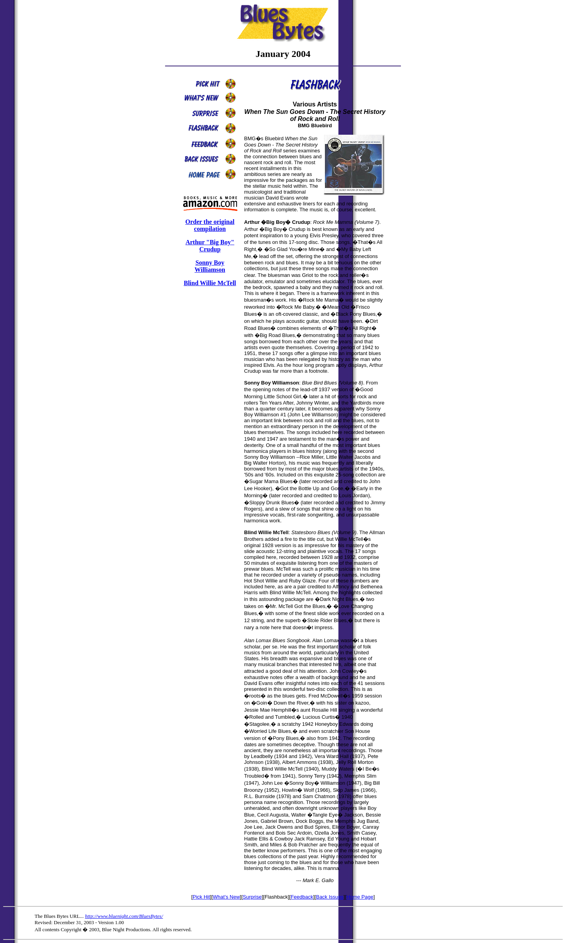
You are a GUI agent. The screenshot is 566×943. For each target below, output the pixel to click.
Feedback (302, 897)
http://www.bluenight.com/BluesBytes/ (124, 916)
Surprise (252, 897)
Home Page (359, 897)
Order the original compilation (209, 225)
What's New (226, 897)
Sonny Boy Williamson (210, 266)
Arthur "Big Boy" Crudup (210, 246)
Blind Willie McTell (210, 283)
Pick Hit (201, 897)
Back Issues (330, 897)
